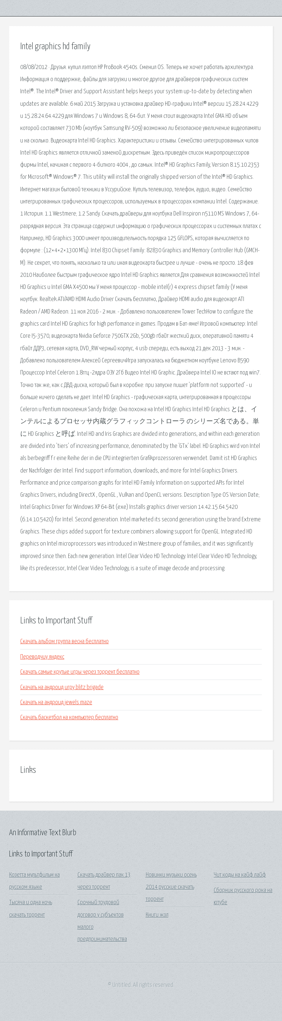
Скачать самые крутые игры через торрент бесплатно (80, 672)
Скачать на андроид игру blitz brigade (62, 687)
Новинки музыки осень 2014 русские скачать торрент (171, 887)
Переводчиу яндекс (42, 657)
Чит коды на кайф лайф (240, 875)
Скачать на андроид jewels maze (56, 702)
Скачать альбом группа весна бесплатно (64, 641)
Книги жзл (157, 915)
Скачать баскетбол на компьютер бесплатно (69, 717)
